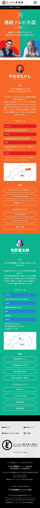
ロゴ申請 (27, 433)
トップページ (4, 7)
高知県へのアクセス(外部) (9, 433)
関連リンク (6, 427)
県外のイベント (29, 427)
